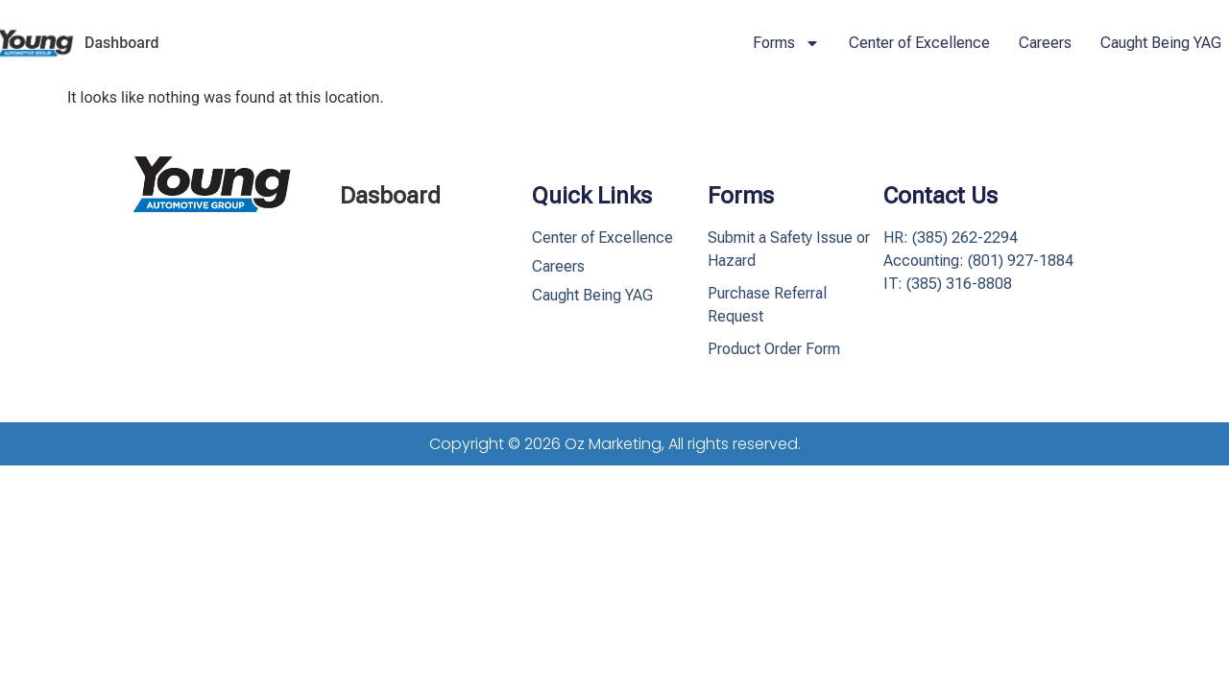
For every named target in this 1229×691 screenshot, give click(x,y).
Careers (1045, 43)
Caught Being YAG (1160, 43)
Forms (786, 43)
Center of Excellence (919, 43)
